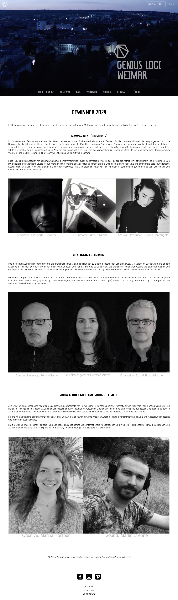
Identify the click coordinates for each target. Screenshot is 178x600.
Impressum (89, 590)
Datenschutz (89, 593)
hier (128, 557)
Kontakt (89, 586)
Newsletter (155, 4)
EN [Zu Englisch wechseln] (170, 4)
